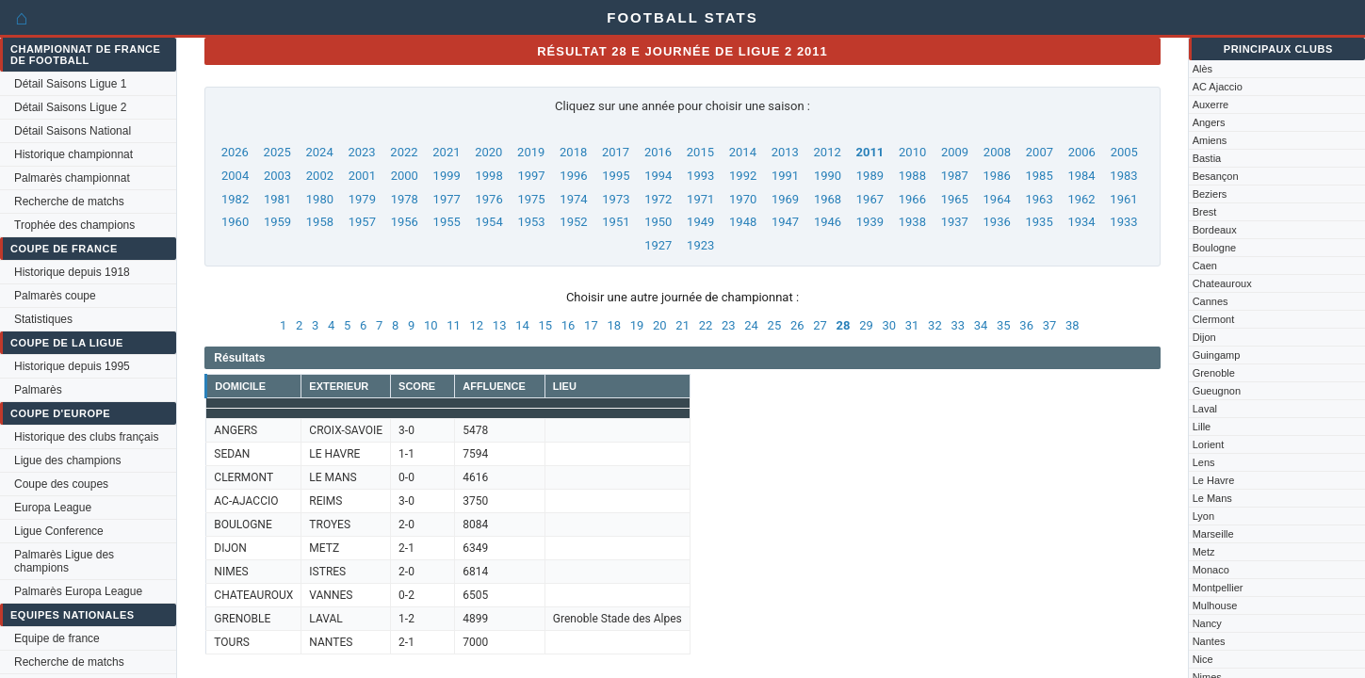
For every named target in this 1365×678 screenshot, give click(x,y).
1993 (700, 176)
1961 (1123, 199)
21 (682, 325)
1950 (658, 222)
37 (1050, 325)
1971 (700, 199)
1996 (573, 176)
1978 (404, 199)
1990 (827, 176)
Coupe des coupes (61, 484)
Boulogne (1215, 247)
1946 (827, 222)
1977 (447, 199)
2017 (615, 152)
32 (935, 325)
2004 (235, 176)
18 (614, 325)
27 (820, 325)
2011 (869, 152)
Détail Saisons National (72, 130)
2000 (404, 176)
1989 (870, 176)
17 (591, 325)
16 (568, 325)
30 (889, 325)
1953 (530, 222)
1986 (997, 176)
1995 (615, 176)
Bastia (1207, 158)
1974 (573, 199)
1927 (658, 245)
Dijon (1204, 337)
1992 (742, 176)
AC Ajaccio (1218, 86)
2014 (742, 152)
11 (454, 325)
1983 (1123, 176)
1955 (447, 222)
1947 (785, 222)
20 (660, 325)
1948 (742, 222)
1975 (530, 199)
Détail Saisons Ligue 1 (70, 83)
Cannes (1210, 301)
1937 (954, 222)
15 (545, 325)
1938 (912, 222)
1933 (1123, 222)
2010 (912, 152)
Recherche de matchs (69, 201)
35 (1004, 325)
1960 (235, 222)
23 (729, 325)
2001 (362, 176)
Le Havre (1214, 480)
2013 (785, 152)
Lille (1202, 426)
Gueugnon (1217, 390)
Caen (1205, 265)
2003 (277, 176)
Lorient (1209, 444)
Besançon (1216, 176)
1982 (235, 199)
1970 (742, 199)
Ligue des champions (67, 460)
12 (477, 325)
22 (706, 325)
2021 (446, 152)
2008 (997, 152)
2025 (277, 152)
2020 (488, 152)
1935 (1038, 222)
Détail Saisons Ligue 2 (70, 107)
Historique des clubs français (86, 437)
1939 (870, 222)
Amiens (1210, 140)
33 (958, 325)
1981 (277, 199)
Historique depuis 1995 (72, 366)
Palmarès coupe (55, 295)
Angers (1209, 122)
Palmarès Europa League (78, 591)
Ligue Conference (59, 531)
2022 (403, 152)
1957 (362, 222)
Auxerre (1211, 104)
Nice (1203, 659)
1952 (573, 222)
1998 (489, 176)
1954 (489, 222)
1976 (489, 199)
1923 (700, 245)
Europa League (52, 507)
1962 (1081, 199)
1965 (954, 199)
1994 (658, 176)
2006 (1082, 152)
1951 (615, 222)
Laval (1205, 408)
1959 (277, 222)
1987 (954, 176)
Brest (1205, 212)
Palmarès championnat (72, 178)
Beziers (1210, 194)
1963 (1038, 199)
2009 (954, 152)
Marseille (1213, 534)
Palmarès (38, 389)
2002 (319, 176)
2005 (1124, 152)
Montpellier (1218, 587)
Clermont (1214, 319)
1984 (1081, 176)
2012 (827, 152)
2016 (658, 152)
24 (751, 325)
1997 (530, 176)
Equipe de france (57, 638)
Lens (1204, 462)
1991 (785, 176)
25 (775, 325)
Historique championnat (73, 154)
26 (797, 325)
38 (1072, 325)
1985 (1038, 176)
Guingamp (1217, 355)
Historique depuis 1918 (72, 272)
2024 (319, 152)
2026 (235, 152)
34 (981, 325)
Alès (1202, 68)
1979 (362, 199)
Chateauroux (1222, 283)
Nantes (1209, 641)
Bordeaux (1215, 229)
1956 (404, 222)
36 (1026, 325)
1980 (319, 199)
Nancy (1207, 623)
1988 (912, 176)
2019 (530, 152)
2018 (573, 152)
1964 (997, 199)
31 (912, 325)
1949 (700, 222)
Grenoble (1214, 373)
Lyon (1203, 516)
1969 (785, 199)
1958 (319, 222)
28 (844, 325)
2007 (1039, 152)
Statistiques (43, 319)
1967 (870, 199)
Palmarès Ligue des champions (64, 561)
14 (522, 325)
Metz (1204, 551)
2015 (700, 152)
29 (866, 325)
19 (637, 325)
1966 (912, 199)
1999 (447, 176)
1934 (1081, 222)
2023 (361, 152)
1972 (658, 199)
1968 (827, 199)
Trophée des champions (74, 225)
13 (500, 325)
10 (431, 325)
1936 (997, 222)
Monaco (1211, 569)
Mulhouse (1215, 605)
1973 (615, 199)
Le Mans (1212, 498)
